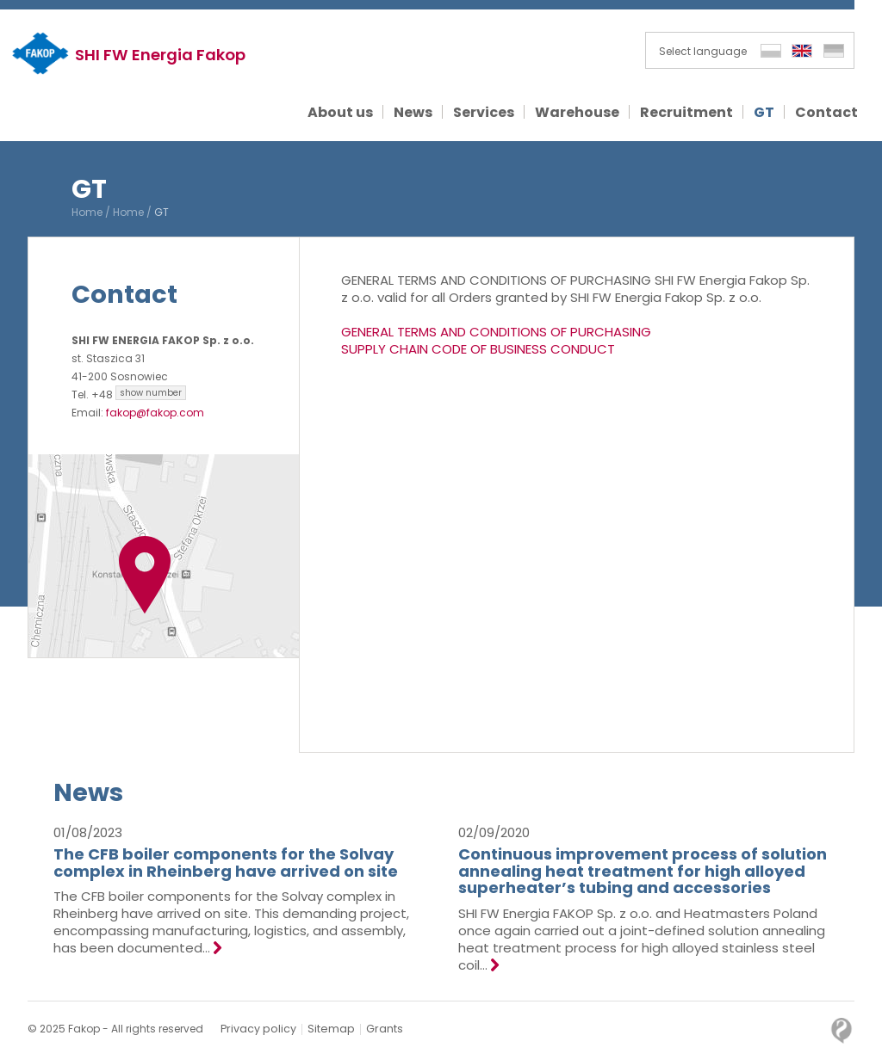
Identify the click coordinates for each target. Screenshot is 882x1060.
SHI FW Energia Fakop (163, 54)
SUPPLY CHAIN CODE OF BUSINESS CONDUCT (478, 349)
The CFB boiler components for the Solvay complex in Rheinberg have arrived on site (225, 862)
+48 (138, 394)
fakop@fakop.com (155, 412)
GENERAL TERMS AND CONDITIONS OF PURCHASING (496, 332)
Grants (378, 1028)
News (89, 792)
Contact (126, 294)
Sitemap (326, 1028)
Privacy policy (256, 1028)
